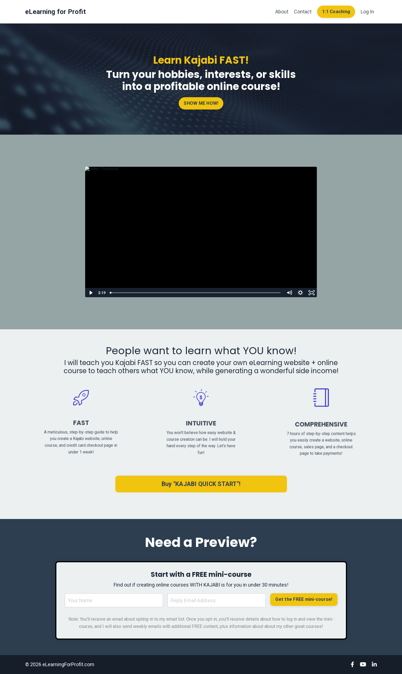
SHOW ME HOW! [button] (201, 103)
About (281, 12)
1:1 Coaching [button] (336, 11)
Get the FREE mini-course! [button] (303, 599)
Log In (367, 12)
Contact (303, 12)
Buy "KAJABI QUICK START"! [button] (201, 483)
